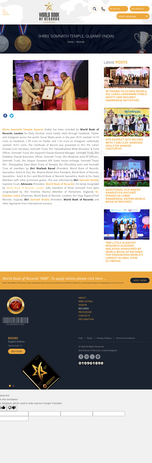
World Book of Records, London (25, 187)
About (82, 297)
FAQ (80, 338)
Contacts (84, 315)
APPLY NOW (139, 280)
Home (71, 41)
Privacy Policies (104, 338)
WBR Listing (85, 301)
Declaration (137, 8)
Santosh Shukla (88, 180)
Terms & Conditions (125, 338)
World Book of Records (60, 183)
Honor (82, 304)
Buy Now (16, 351)
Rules (89, 338)
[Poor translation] (12, 408)
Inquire (115, 8)
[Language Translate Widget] (133, 16)
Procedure (85, 312)
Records (80, 41)
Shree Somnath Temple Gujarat (22, 129)
